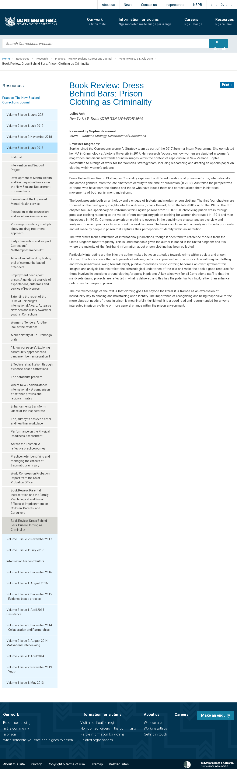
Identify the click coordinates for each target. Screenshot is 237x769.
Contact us (149, 5)
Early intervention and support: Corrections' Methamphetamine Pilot (31, 246)
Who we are (153, 723)
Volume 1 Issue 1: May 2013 (25, 682)
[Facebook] (211, 5)
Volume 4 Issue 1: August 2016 (27, 583)
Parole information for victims (102, 734)
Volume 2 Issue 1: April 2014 (25, 656)
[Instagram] (216, 5)
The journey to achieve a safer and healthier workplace (31, 421)
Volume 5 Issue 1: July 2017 (25, 550)
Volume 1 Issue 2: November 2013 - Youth (29, 669)
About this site (14, 764)
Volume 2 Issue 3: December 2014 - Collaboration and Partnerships (29, 627)
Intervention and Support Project (27, 168)
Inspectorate (174, 5)
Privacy (36, 764)
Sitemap (97, 764)
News (128, 5)
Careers (181, 714)
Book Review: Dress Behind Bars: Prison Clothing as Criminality (29, 525)
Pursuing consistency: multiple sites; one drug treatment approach (31, 229)
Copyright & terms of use (66, 764)
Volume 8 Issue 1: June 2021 (26, 114)
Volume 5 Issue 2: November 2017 (29, 539)
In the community (16, 728)
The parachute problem (26, 377)
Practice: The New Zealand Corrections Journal (83, 58)
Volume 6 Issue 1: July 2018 (136, 58)
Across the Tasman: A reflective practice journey (28, 446)
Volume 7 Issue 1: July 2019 (25, 125)
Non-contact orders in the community (108, 728)
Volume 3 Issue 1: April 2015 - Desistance (26, 612)
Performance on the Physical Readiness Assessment (30, 434)
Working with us (155, 728)
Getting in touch (155, 734)
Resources (22, 58)
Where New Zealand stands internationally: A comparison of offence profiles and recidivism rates (30, 391)
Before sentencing (16, 723)
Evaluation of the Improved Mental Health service (29, 201)
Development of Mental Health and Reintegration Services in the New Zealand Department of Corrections (31, 184)
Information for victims (100, 714)
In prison (9, 734)
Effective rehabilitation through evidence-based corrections (32, 367)
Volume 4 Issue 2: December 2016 (29, 572)
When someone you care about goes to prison (38, 740)
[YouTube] (226, 5)
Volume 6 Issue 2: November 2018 (29, 136)
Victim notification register (99, 723)
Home (6, 58)
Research (42, 58)
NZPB (197, 5)
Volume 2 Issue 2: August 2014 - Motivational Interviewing (28, 643)
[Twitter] (222, 5)
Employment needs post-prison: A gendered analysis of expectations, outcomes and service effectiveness (31, 282)
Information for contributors (25, 561)
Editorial (16, 157)
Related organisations (96, 740)
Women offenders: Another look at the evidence (29, 325)
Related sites (119, 764)
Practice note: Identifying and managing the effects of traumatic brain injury (30, 461)
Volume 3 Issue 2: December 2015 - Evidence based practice (29, 596)
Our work (11, 714)
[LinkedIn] (231, 5)
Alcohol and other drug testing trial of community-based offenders (31, 263)
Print (225, 85)
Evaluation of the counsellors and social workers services (30, 214)
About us (108, 5)
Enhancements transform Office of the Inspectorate (28, 409)
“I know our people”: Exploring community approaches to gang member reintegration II (30, 352)
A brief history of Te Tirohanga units (31, 337)
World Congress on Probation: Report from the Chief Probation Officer (30, 478)
